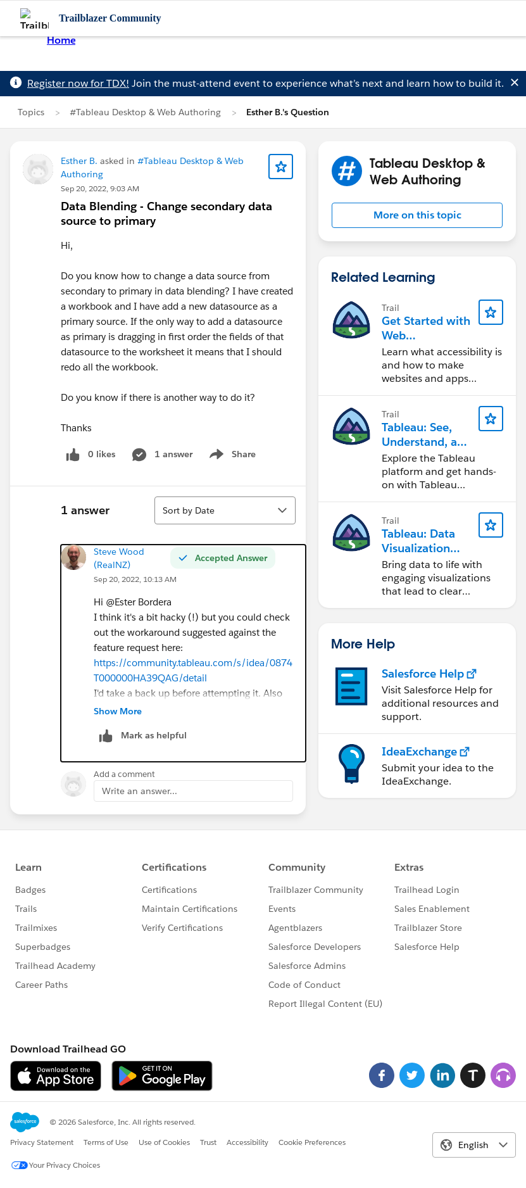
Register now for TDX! (78, 83)
